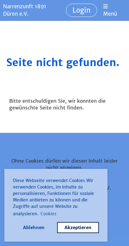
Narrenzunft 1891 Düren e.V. (24, 10)
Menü (110, 10)
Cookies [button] (49, 213)
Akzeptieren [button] (78, 227)
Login (81, 10)
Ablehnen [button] (34, 227)
